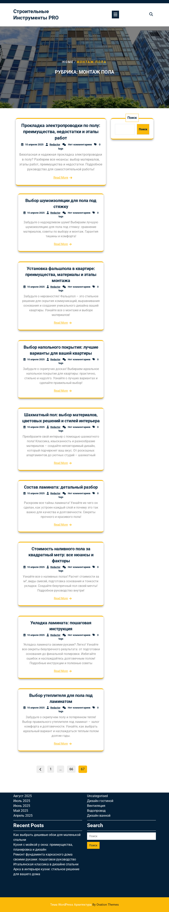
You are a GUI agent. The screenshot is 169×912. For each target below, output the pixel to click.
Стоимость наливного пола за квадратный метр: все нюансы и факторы (60, 565)
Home (68, 62)
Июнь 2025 (21, 742)
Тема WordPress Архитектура (84, 904)
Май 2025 (20, 747)
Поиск (132, 118)
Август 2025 (22, 733)
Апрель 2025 (23, 752)
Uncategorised (97, 733)
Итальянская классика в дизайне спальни (45, 801)
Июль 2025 (21, 738)
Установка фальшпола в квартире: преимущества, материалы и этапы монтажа (61, 286)
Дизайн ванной (98, 752)
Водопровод (96, 747)
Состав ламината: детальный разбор (60, 497)
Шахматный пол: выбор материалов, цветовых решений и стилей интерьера (60, 429)
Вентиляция (96, 742)
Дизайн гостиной (100, 738)
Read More (60, 177)
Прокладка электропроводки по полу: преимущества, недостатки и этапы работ (60, 132)
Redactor (55, 144)
